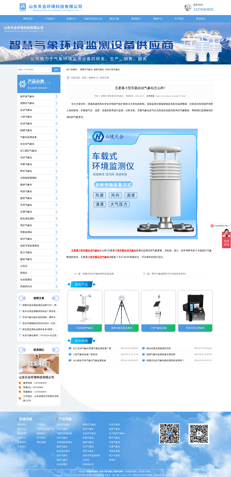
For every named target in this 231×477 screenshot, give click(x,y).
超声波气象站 (27, 96)
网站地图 (41, 442)
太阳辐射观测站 (28, 178)
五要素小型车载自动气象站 (111, 96)
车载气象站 (26, 164)
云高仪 (23, 266)
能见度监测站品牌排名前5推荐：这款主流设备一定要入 (40, 329)
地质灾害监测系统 (29, 245)
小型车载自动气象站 (125, 250)
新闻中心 (71, 18)
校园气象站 (99, 69)
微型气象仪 (26, 259)
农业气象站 (26, 110)
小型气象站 (26, 116)
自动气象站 (26, 123)
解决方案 (114, 18)
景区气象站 (26, 225)
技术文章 (104, 78)
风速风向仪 (26, 286)
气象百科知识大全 (92, 18)
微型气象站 (26, 198)
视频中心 (157, 18)
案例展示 (136, 18)
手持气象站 (26, 205)
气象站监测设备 (28, 137)
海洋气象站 (26, 239)
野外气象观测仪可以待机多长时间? (169, 274)
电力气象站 (26, 252)
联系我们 (201, 18)
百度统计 (21, 446)
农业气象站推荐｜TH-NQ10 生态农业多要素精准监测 (40, 335)
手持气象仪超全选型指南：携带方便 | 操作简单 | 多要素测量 (40, 317)
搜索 (56, 70)
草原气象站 (26, 191)
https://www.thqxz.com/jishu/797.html (171, 96)
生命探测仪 (26, 279)
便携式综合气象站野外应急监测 (98, 274)
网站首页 (28, 18)
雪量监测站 (26, 232)
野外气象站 (26, 171)
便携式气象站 (86, 69)
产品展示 (50, 18)
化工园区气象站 (28, 150)
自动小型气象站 (112, 69)
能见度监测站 (27, 218)
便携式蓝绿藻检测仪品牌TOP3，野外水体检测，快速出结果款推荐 (40, 305)
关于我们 (179, 18)
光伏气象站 (26, 157)
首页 (84, 78)
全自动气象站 (27, 144)
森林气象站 (26, 184)
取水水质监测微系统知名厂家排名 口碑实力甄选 (40, 311)
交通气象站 (26, 211)
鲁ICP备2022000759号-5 (122, 475)
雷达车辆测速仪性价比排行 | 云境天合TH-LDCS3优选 (40, 323)
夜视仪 (23, 273)
